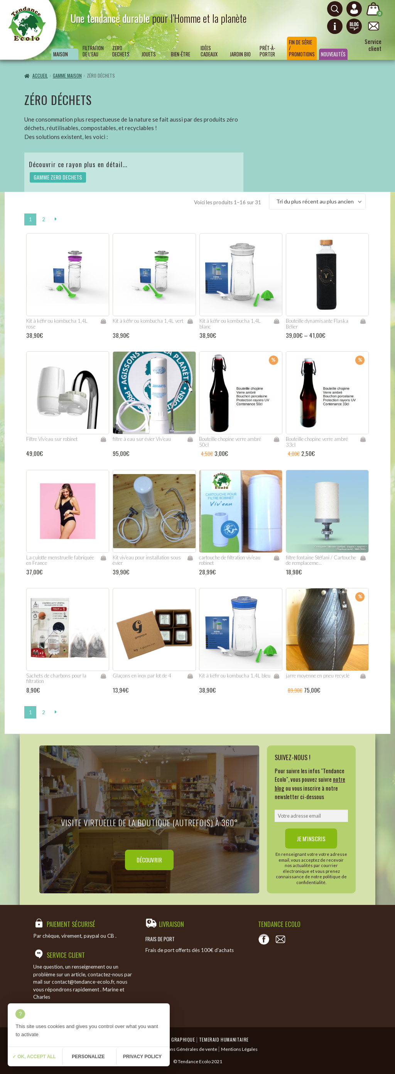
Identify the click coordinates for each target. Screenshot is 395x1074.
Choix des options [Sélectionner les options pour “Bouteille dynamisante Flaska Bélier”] (362, 321)
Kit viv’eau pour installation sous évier (147, 560)
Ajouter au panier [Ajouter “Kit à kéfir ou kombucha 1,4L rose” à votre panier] (103, 321)
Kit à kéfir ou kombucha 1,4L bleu (234, 675)
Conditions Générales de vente (185, 1049)
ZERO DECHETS (121, 51)
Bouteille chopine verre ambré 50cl (230, 441)
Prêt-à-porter (267, 51)
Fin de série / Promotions (302, 48)
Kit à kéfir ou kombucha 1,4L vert (148, 321)
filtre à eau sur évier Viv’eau (142, 439)
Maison (60, 54)
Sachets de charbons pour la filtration (56, 678)
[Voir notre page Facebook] (264, 939)
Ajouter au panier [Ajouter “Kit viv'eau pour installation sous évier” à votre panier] (190, 558)
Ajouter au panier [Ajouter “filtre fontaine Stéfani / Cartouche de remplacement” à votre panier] (362, 558)
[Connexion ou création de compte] (354, 9)
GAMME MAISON (67, 75)
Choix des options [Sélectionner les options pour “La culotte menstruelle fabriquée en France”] (103, 558)
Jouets (149, 54)
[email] (311, 816)
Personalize (88, 1056)
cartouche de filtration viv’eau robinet (229, 560)
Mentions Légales (239, 1049)
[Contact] (280, 939)
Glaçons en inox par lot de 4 (142, 675)
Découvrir (149, 859)
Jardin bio (240, 54)
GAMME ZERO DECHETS (58, 177)
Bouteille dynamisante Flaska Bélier (317, 323)
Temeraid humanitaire (224, 1039)
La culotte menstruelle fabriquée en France (60, 560)
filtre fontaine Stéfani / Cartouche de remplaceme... (321, 560)
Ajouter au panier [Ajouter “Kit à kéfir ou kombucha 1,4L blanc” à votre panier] (276, 321)
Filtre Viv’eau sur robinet (52, 439)
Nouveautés (333, 54)
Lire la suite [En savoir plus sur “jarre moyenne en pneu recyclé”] (363, 676)
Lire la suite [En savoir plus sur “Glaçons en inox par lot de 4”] (190, 676)
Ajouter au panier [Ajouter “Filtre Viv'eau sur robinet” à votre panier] (103, 439)
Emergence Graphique (170, 1039)
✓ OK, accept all (34, 1056)
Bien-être (180, 54)
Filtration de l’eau (93, 51)
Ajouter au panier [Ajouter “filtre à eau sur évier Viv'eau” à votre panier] (190, 439)
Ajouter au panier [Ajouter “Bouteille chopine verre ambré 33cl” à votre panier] (362, 439)
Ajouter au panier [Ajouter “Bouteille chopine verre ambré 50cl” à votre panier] (276, 439)
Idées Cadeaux (209, 51)
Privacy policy (142, 1056)
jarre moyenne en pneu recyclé (317, 675)
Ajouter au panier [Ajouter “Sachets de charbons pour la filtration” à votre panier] (103, 676)
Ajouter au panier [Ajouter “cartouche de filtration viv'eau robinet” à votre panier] (276, 558)
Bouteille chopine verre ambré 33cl (317, 441)
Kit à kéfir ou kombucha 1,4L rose (57, 323)
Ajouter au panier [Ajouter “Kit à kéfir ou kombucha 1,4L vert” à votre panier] (190, 321)
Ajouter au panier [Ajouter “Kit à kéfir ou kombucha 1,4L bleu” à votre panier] (276, 676)
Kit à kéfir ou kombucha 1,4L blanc (230, 323)
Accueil (40, 75)
